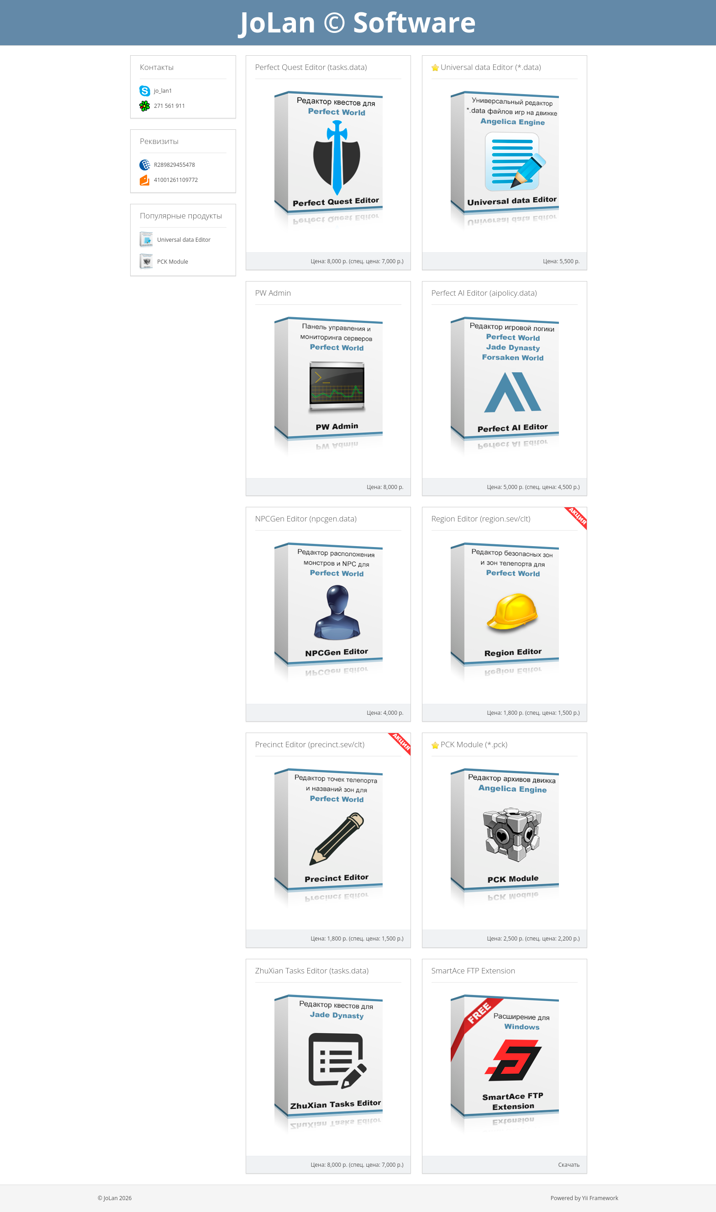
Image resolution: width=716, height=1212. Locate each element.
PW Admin (273, 292)
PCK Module (172, 262)
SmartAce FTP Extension (474, 970)
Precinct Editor (309, 744)
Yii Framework (600, 1198)
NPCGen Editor (306, 518)
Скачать (569, 1165)
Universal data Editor (184, 240)
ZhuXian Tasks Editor (312, 970)
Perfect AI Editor (484, 292)
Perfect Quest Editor (311, 67)
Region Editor (481, 518)
